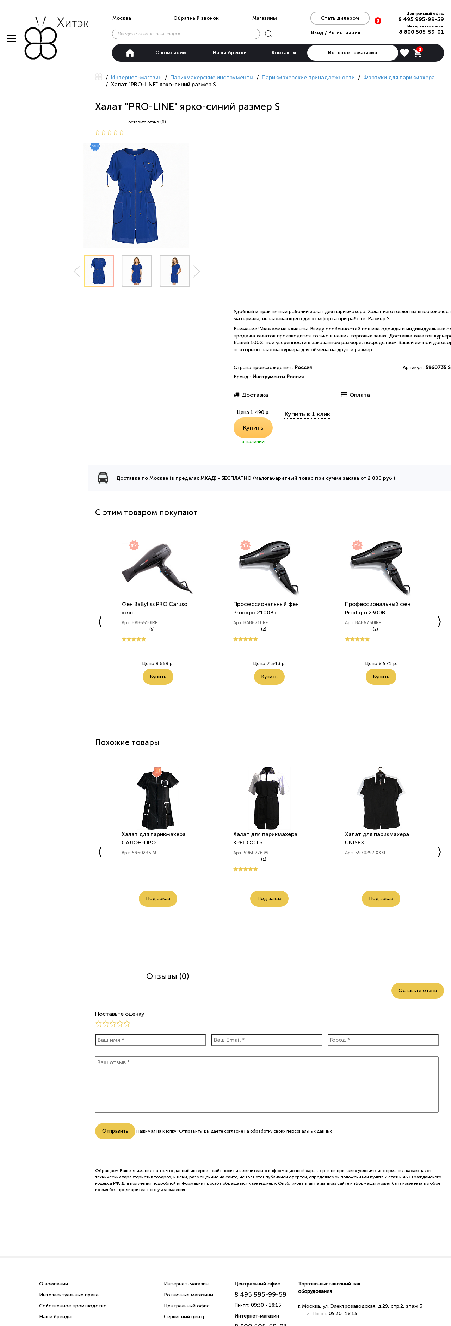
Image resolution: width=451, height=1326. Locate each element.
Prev (76, 271)
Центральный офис (187, 1306)
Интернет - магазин (352, 53)
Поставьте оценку (119, 1013)
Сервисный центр (185, 1317)
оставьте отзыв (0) (147, 121)
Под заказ (158, 898)
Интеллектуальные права (69, 1295)
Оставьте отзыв (418, 990)
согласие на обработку (248, 1131)
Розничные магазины (188, 1295)
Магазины (264, 18)
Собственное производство (73, 1306)
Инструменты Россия (278, 377)
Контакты (284, 53)
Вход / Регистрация (335, 33)
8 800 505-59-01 (421, 32)
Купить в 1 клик (307, 414)
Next (196, 271)
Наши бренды (230, 53)
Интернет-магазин (186, 1284)
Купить (253, 428)
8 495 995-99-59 (421, 19)
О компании (170, 53)
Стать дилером (340, 18)
